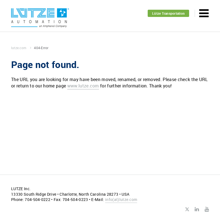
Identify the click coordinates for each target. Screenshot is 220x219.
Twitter (187, 209)
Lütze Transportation (168, 13)
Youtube (207, 209)
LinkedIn (197, 209)
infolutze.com (121, 199)
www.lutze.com (83, 86)
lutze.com (21, 48)
